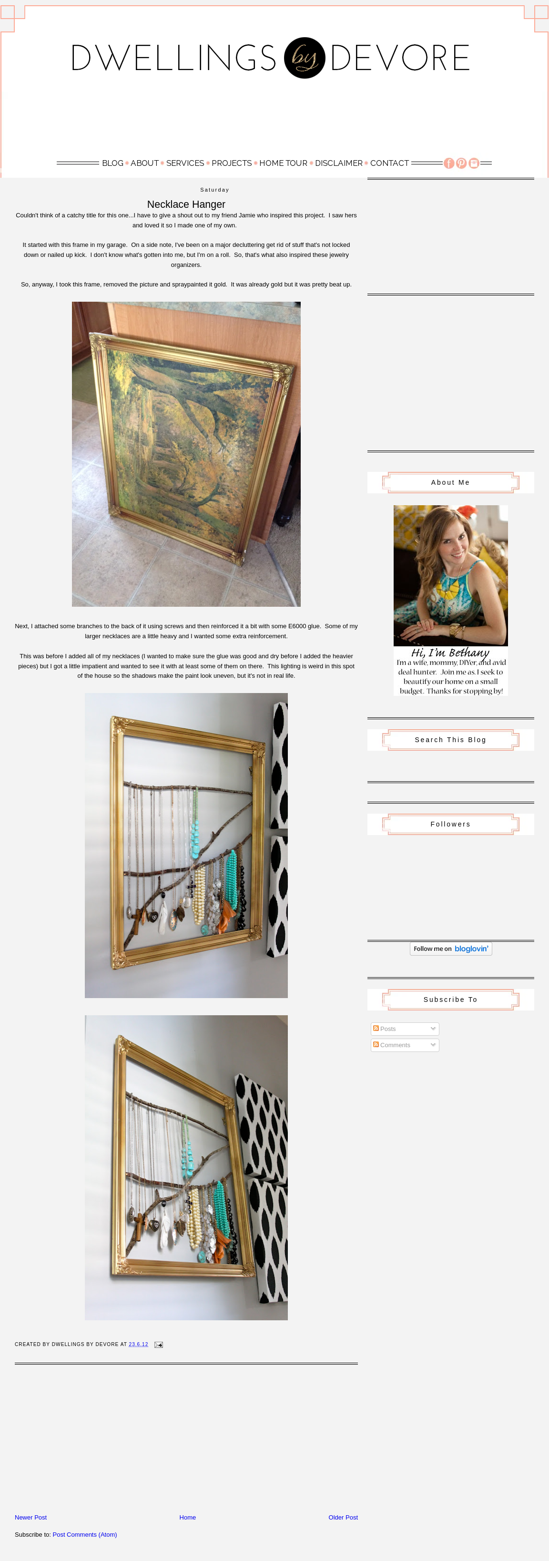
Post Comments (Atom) (85, 1534)
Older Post (343, 1517)
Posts (384, 1028)
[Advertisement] (274, 121)
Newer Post (31, 1517)
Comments (391, 1045)
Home (188, 1517)
